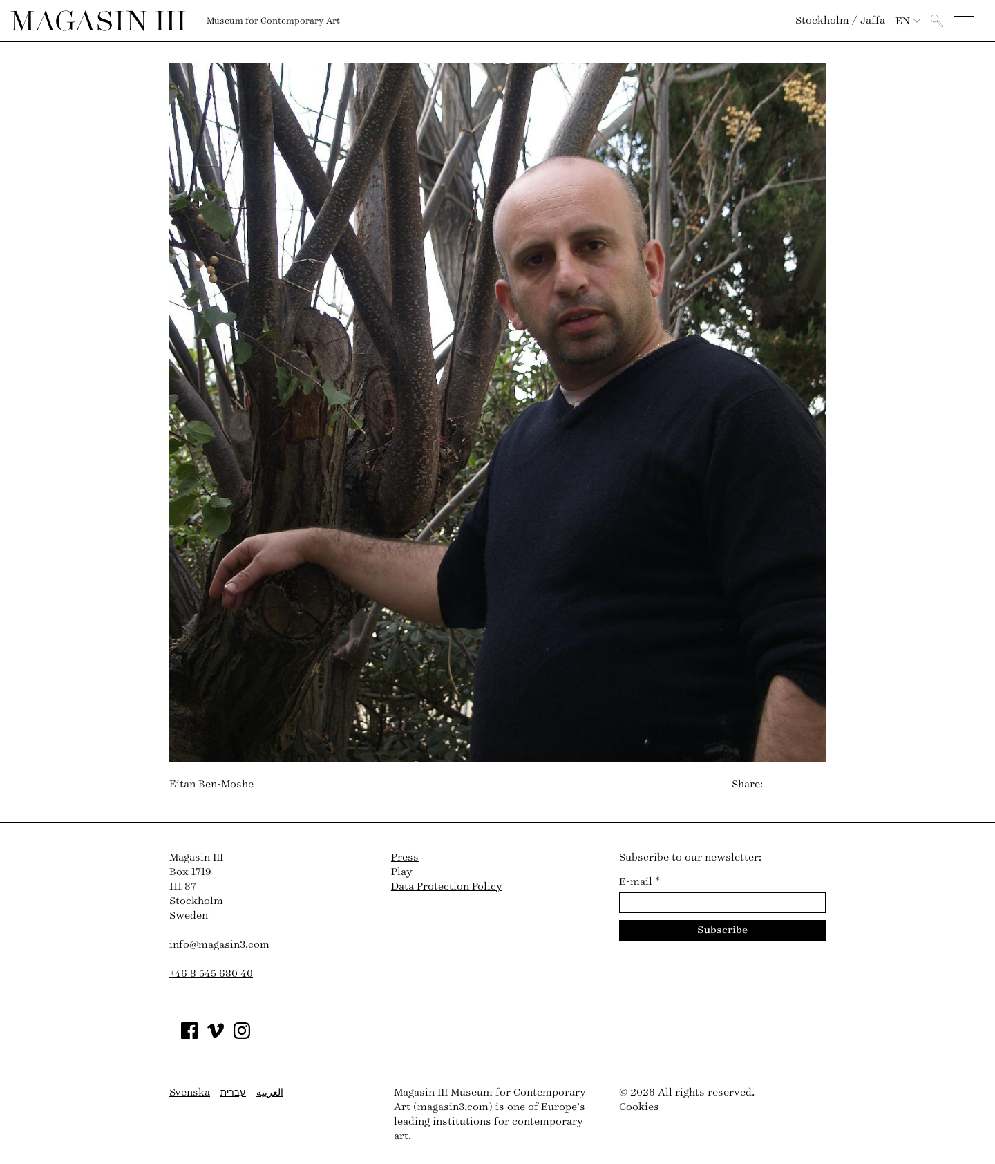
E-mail (639, 882)
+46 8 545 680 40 (211, 973)
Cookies (639, 1107)
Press (405, 857)
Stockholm (822, 20)
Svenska (189, 1092)
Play (402, 872)
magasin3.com (453, 1107)
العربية (269, 1092)
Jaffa (872, 20)
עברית (233, 1092)
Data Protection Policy (446, 886)
